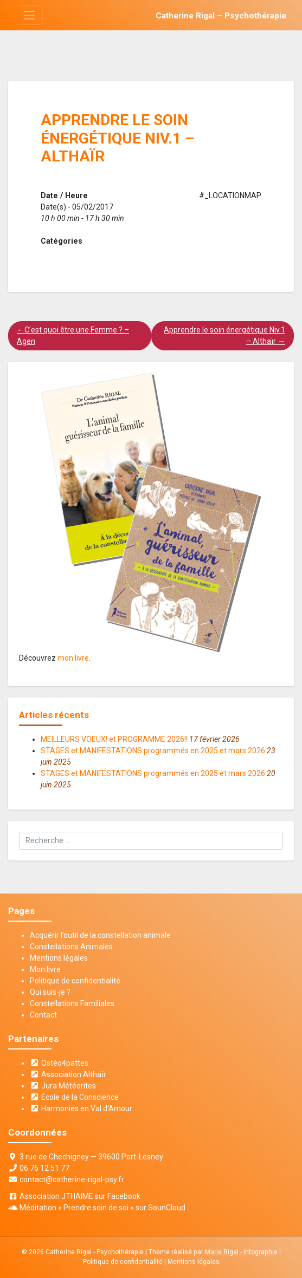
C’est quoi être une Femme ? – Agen (73, 335)
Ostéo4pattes (59, 1063)
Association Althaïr (68, 1074)
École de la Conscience (74, 1097)
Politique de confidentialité (75, 980)
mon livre (73, 658)
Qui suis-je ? (50, 992)
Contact (43, 1014)
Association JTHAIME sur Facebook (80, 1196)
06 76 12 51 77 (44, 1168)
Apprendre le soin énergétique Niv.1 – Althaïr (224, 335)
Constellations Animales (71, 946)
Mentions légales (59, 958)
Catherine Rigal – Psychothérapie (221, 16)
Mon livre (45, 969)
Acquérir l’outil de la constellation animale (100, 935)
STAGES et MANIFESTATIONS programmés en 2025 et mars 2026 (153, 750)
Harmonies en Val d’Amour (81, 1108)
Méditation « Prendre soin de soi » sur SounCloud (102, 1207)
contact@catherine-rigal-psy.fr (72, 1179)
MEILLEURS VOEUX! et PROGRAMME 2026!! (114, 739)
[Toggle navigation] (29, 14)
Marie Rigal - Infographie (241, 1252)
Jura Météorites (63, 1085)
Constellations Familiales (72, 1003)
